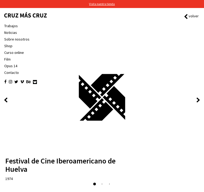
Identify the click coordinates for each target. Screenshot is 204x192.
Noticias (10, 32)
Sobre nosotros (16, 39)
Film (7, 59)
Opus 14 (10, 65)
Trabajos (11, 25)
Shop (8, 45)
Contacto (11, 72)
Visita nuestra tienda (102, 4)
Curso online (14, 52)
